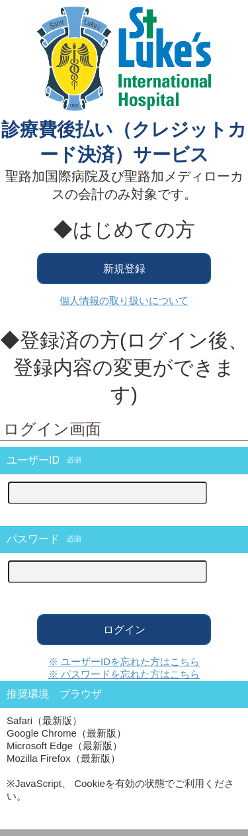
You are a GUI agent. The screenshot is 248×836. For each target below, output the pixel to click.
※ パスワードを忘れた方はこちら (124, 674)
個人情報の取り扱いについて (124, 300)
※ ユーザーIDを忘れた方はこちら (124, 661)
